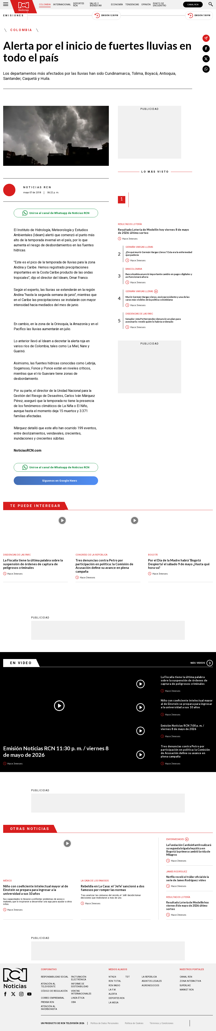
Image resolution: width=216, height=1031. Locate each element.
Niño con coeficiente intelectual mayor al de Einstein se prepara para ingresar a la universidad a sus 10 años (187, 704)
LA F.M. (112, 989)
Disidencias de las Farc (139, 313)
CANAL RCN (192, 4)
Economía (117, 4)
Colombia (45, 4)
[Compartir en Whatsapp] (206, 69)
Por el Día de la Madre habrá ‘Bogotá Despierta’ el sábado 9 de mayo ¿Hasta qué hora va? (179, 563)
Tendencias (132, 4)
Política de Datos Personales (104, 1023)
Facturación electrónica (78, 978)
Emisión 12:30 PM (106, 15)
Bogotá (153, 554)
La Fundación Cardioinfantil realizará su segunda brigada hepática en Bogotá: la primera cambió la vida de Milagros (188, 849)
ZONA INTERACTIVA (190, 981)
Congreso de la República (91, 554)
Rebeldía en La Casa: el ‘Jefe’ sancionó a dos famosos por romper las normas (112, 888)
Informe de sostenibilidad (79, 985)
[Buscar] (211, 4)
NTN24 (112, 976)
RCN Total (115, 981)
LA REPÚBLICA (149, 976)
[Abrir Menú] (5, 5)
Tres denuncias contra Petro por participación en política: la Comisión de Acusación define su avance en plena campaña (104, 565)
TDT (127, 976)
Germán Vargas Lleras (139, 247)
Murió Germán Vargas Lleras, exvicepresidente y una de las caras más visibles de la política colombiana (158, 298)
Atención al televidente (48, 985)
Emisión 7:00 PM (199, 15)
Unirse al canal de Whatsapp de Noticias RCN (55, 213)
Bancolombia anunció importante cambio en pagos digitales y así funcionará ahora (159, 275)
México (7, 880)
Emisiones (13, 15)
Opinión (146, 4)
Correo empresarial (52, 998)
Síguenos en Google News (56, 480)
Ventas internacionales (81, 992)
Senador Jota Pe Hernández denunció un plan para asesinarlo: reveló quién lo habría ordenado (153, 320)
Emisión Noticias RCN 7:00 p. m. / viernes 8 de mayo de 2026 (182, 727)
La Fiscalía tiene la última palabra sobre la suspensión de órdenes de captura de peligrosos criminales (33, 563)
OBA (73, 1002)
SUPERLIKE (185, 985)
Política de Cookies (134, 1023)
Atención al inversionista (49, 1008)
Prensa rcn (47, 1002)
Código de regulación (54, 991)
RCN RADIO (114, 985)
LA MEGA (113, 1002)
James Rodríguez (176, 871)
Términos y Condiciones (161, 1023)
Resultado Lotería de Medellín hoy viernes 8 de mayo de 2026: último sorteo (153, 231)
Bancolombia (134, 269)
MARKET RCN (187, 989)
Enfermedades (175, 839)
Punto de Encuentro (159, 4)
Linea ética (77, 998)
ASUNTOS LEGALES (152, 981)
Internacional (62, 4)
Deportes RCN (78, 4)
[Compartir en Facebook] (206, 48)
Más (201, 663)
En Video (21, 663)
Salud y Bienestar (95, 4)
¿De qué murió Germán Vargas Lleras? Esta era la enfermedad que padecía (159, 253)
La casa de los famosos (95, 880)
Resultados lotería (130, 224)
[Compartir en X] (206, 58)
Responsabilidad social (54, 976)
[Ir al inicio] (23, 6)
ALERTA (113, 994)
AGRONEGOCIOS (150, 985)
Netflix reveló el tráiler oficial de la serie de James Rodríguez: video (187, 878)
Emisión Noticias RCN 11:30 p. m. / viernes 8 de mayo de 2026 (56, 751)
